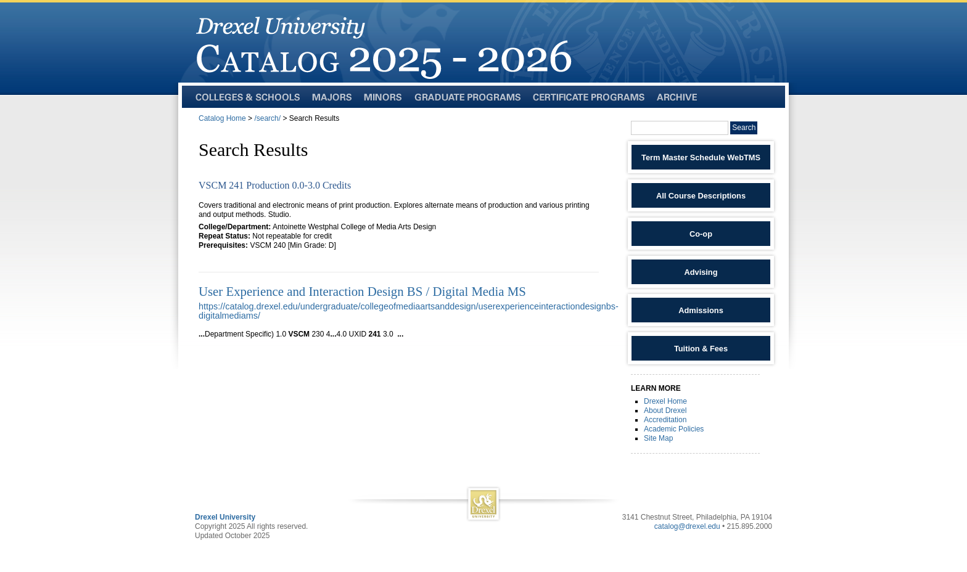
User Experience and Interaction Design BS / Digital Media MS (362, 291)
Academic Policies (674, 429)
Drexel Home (665, 401)
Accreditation (665, 419)
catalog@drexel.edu (687, 526)
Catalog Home (222, 118)
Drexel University (225, 517)
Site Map (658, 438)
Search (743, 127)
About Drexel (665, 410)
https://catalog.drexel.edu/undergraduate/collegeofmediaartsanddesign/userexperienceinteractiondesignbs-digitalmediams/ (409, 311)
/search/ (267, 118)
